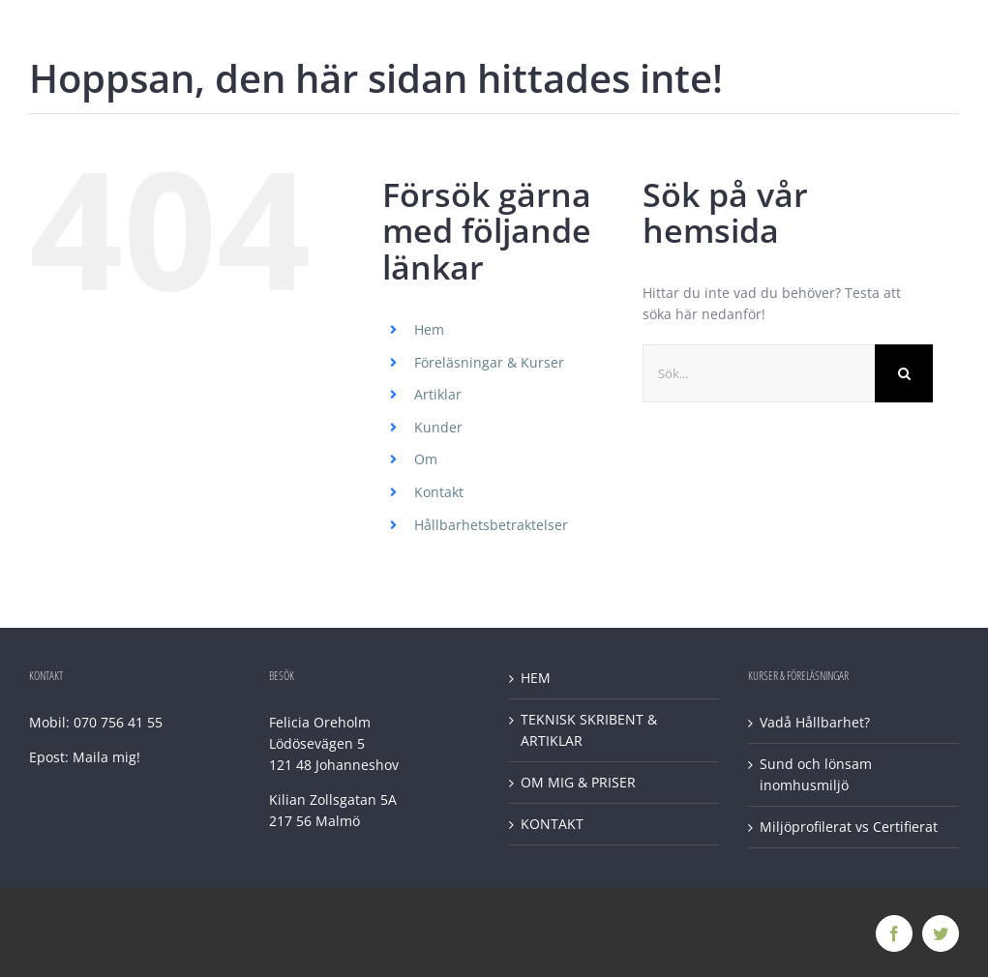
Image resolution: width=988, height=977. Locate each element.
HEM (536, 677)
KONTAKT (552, 823)
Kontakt (439, 492)
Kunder (438, 427)
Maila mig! (106, 757)
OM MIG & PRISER (578, 782)
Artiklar (438, 394)
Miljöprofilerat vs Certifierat (849, 826)
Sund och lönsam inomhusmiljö (816, 774)
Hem (429, 329)
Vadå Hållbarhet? (815, 722)
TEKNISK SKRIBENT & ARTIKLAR (589, 730)
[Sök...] (759, 373)
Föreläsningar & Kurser (489, 362)
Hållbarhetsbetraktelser (491, 525)
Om (425, 459)
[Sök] (904, 373)
